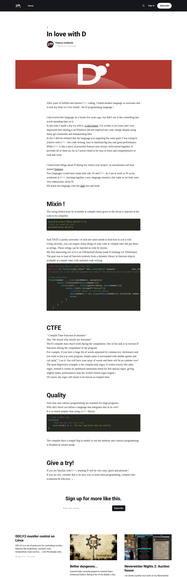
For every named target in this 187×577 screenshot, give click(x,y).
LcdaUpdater (91, 125)
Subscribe (164, 5)
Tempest (58, 169)
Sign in (151, 5)
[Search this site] (143, 6)
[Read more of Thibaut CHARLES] (50, 44)
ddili (82, 185)
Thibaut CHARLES (64, 43)
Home (30, 6)
